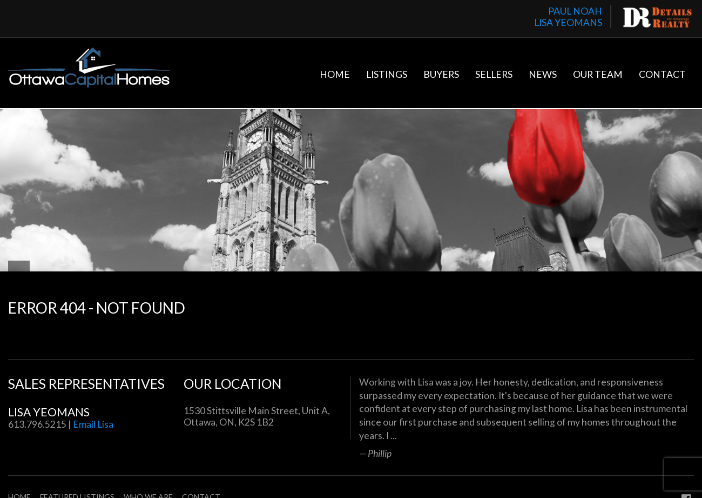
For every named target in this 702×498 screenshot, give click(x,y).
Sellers (493, 74)
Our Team (598, 74)
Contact (662, 74)
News (543, 74)
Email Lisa (93, 424)
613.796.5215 (37, 424)
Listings (386, 74)
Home (335, 74)
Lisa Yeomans (49, 412)
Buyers (441, 74)
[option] (526, 417)
